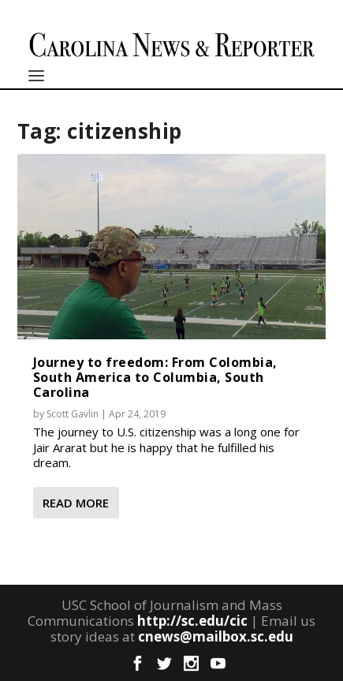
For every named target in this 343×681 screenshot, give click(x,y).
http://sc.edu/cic (192, 621)
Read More (76, 503)
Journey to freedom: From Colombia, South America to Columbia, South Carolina (155, 377)
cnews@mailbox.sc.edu (215, 636)
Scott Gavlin (73, 414)
